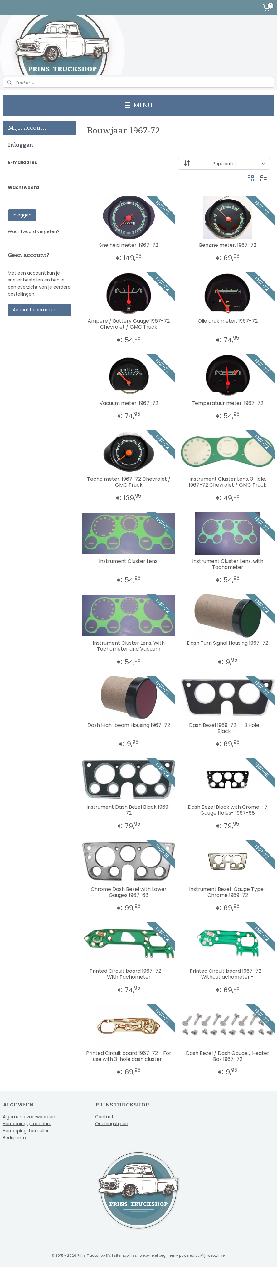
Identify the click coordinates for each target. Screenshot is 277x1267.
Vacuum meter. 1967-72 (128, 403)
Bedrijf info (14, 1138)
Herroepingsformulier (26, 1131)
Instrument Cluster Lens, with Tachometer (227, 564)
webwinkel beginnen (157, 1255)
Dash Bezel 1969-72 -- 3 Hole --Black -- (227, 728)
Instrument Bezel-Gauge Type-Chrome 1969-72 (227, 892)
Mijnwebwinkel (213, 1255)
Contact (104, 1117)
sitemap (121, 1255)
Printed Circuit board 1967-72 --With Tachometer (128, 974)
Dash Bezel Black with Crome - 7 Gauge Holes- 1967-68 (227, 810)
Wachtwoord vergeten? (34, 231)
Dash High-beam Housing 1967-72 (128, 725)
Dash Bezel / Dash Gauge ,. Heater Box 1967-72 (227, 1056)
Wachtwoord (23, 187)
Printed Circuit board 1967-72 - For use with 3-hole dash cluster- (128, 1056)
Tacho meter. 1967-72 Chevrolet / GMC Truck (128, 482)
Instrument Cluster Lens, (128, 561)
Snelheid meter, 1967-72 (128, 245)
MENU (139, 105)
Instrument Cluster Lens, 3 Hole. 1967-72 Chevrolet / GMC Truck (227, 482)
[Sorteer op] (223, 163)
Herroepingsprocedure (27, 1123)
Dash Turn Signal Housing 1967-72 (227, 643)
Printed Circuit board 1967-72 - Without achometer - (227, 974)
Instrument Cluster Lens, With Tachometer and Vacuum (129, 646)
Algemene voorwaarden (29, 1117)
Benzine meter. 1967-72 (227, 245)
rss (134, 1255)
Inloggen (22, 215)
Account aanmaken (34, 309)
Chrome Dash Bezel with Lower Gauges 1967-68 (129, 892)
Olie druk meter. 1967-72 (227, 321)
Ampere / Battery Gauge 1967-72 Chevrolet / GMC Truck (129, 324)
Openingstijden (111, 1123)
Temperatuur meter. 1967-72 (227, 403)
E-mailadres (22, 162)
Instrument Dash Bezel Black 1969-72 (128, 810)
